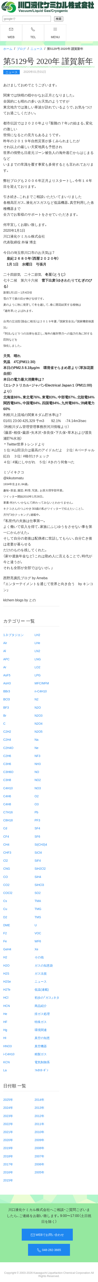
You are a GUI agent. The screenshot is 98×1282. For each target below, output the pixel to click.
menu (55, 33)
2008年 (39, 1148)
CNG (6, 868)
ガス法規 (41, 973)
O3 (37, 804)
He (5, 1013)
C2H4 (7, 739)
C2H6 (7, 756)
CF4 (6, 836)
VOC (38, 933)
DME (6, 925)
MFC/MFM (42, 683)
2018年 (8, 1156)
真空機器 (41, 1046)
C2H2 (7, 731)
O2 (37, 796)
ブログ (21, 48)
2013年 (39, 1107)
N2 (36, 699)
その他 (39, 957)
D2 (5, 917)
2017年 (8, 1164)
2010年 (39, 1132)
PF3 (37, 820)
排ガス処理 (42, 1013)
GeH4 (7, 949)
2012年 (39, 1116)
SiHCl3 (39, 884)
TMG (38, 909)
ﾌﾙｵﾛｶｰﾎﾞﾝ (41, 1070)
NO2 (38, 780)
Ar (4, 667)
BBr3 (6, 691)
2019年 (8, 1148)
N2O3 (39, 715)
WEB (11, 33)
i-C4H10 (8, 1054)
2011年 (39, 1124)
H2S (6, 973)
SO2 (38, 893)
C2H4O (8, 747)
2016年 (8, 1172)
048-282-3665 (49, 1250)
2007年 (39, 1156)
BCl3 (6, 699)
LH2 (37, 635)
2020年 (8, 1140)
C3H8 (7, 780)
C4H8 (7, 804)
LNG (38, 659)
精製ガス (41, 1054)
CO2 (6, 884)
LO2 (37, 667)
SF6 (37, 836)
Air (5, 643)
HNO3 (7, 1046)
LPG (38, 675)
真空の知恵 (42, 1038)
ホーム (7, 48)
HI (4, 1038)
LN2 (37, 651)
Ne (36, 747)
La (5, 1070)
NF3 (37, 756)
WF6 (38, 941)
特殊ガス (41, 1021)
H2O (6, 965)
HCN (6, 1005)
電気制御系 (42, 1062)
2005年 (39, 1172)
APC (6, 659)
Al (4, 651)
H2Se (7, 981)
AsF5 (6, 675)
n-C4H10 (41, 691)
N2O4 (39, 723)
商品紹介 (41, 1005)
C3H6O (8, 772)
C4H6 (7, 796)
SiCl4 (38, 852)
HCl (5, 997)
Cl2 (5, 860)
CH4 (6, 844)
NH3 (38, 764)
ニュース (36, 48)
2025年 (8, 1099)
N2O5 (39, 731)
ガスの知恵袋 (44, 965)
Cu (5, 909)
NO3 (38, 788)
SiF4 (38, 860)
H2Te (6, 989)
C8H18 (8, 820)
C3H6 (7, 764)
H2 (5, 957)
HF (5, 1021)
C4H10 (8, 788)
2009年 (39, 1140)
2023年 (8, 1116)
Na (36, 739)
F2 (5, 933)
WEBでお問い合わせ (47, 1234)
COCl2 (7, 893)
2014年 (39, 1099)
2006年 (39, 1164)
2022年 (8, 1124)
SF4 (37, 828)
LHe (37, 643)
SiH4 (38, 876)
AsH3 (7, 683)
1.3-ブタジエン (13, 635)
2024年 (8, 1107)
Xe (36, 949)
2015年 (8, 1180)
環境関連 (41, 1030)
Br (4, 715)
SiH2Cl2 (40, 868)
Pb (36, 812)
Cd (5, 828)
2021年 (8, 1132)
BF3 (6, 707)
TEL (33, 33)
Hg (5, 1030)
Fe (5, 941)
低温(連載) (42, 989)
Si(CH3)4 (41, 844)
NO (37, 772)
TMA (38, 901)
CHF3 (7, 852)
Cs (5, 901)
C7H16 (8, 812)
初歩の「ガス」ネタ (47, 997)
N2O (38, 707)
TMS (38, 917)
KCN (6, 1062)
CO (5, 876)
